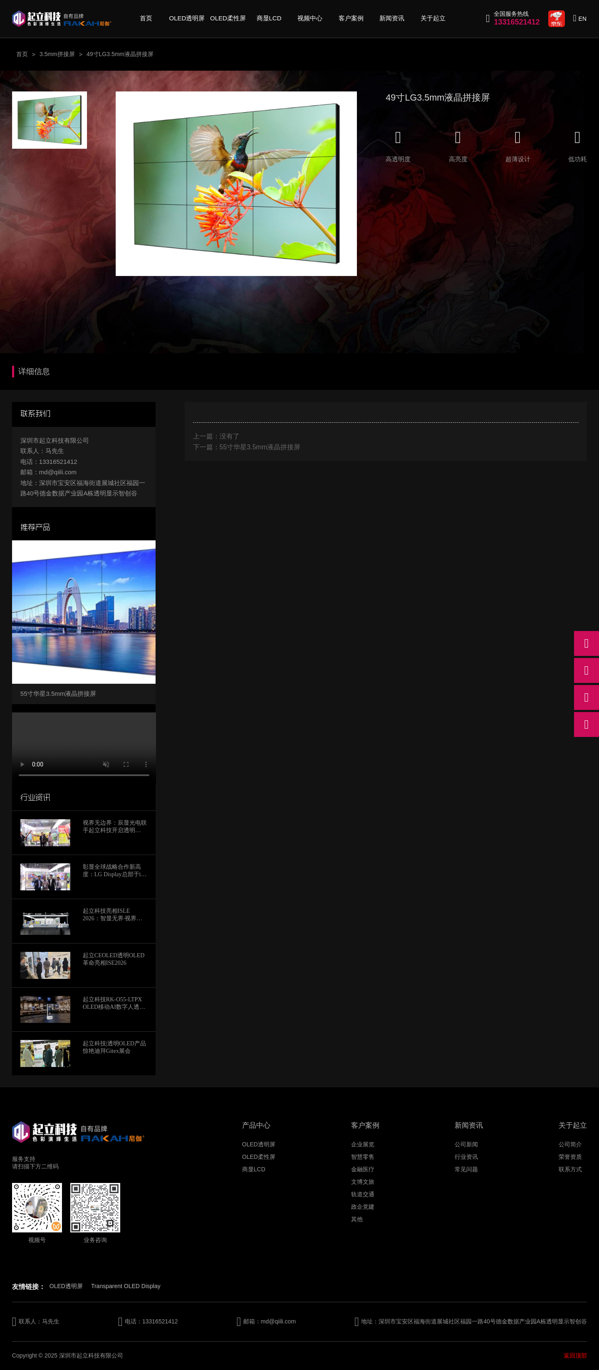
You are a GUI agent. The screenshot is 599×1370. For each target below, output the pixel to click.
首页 (146, 18)
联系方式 (570, 1169)
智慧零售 (362, 1156)
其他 (357, 1219)
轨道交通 (362, 1194)
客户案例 (351, 18)
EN (583, 18)
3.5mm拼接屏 (57, 54)
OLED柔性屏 (228, 18)
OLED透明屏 (187, 18)
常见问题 (466, 1169)
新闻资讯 (391, 18)
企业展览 (362, 1144)
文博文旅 (362, 1181)
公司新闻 (466, 1144)
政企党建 (362, 1206)
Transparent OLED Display (126, 1286)
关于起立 (433, 18)
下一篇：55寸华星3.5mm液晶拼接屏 (247, 447)
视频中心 (309, 18)
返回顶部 (575, 1355)
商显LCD (269, 18)
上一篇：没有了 (216, 436)
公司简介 (570, 1144)
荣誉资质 (570, 1156)
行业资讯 (466, 1156)
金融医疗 (362, 1169)
